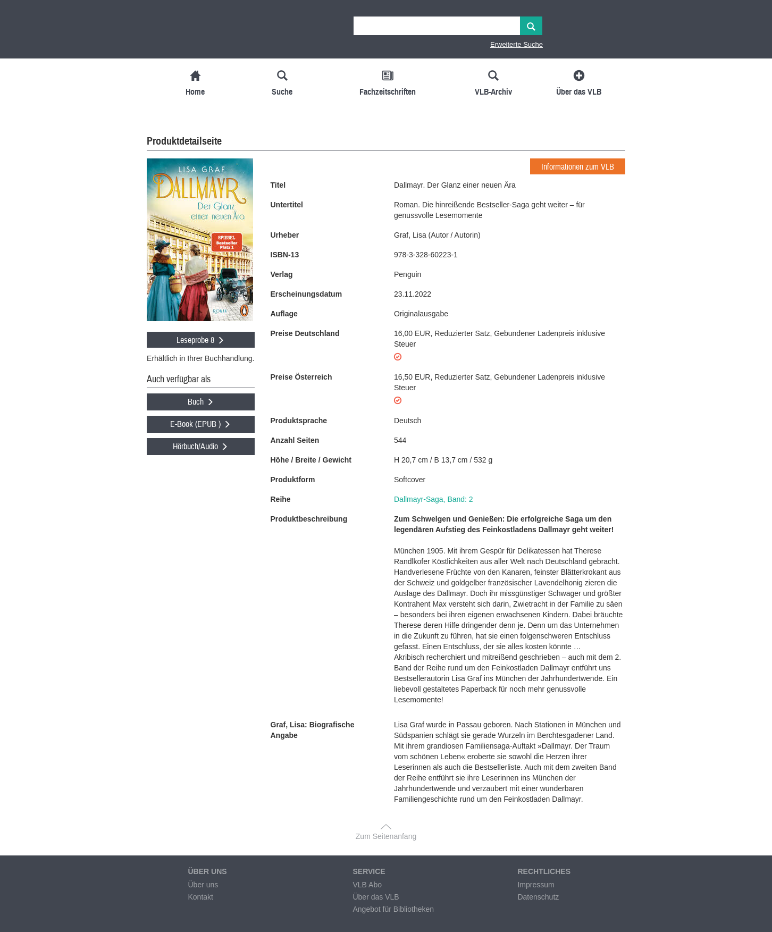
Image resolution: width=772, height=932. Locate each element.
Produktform (293, 479)
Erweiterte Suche (516, 44)
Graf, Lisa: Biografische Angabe (313, 730)
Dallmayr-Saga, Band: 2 (433, 499)
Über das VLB (376, 897)
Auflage (284, 313)
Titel (278, 185)
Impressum (535, 884)
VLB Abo (367, 884)
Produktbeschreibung (309, 519)
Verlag (282, 274)
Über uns (203, 884)
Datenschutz (538, 897)
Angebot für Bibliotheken (393, 909)
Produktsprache (299, 420)
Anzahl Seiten (295, 440)
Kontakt (200, 897)
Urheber (285, 235)
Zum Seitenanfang (386, 836)
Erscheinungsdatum (306, 294)
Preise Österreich (301, 377)
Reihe (281, 499)
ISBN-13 (285, 254)
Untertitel (287, 204)
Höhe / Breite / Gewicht (311, 460)
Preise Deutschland (305, 333)
